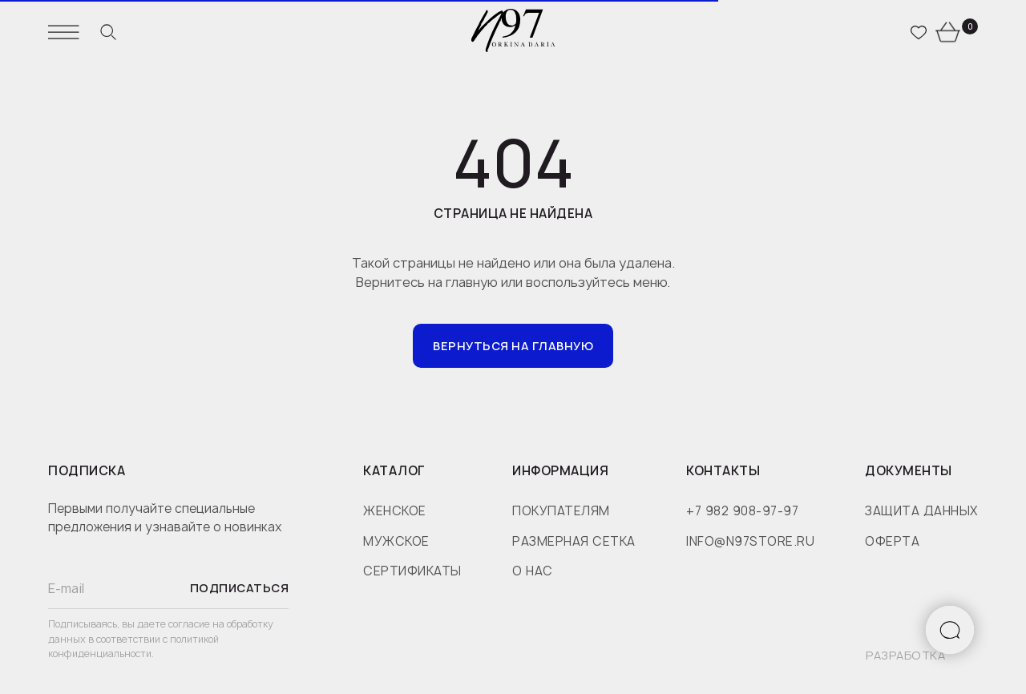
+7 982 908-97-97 (742, 510)
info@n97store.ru (750, 541)
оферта (892, 541)
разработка (905, 655)
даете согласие (174, 624)
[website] (108, 32)
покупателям (561, 510)
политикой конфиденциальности (133, 646)
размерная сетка (574, 541)
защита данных (921, 510)
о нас (532, 571)
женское (394, 510)
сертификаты (412, 571)
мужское (396, 541)
